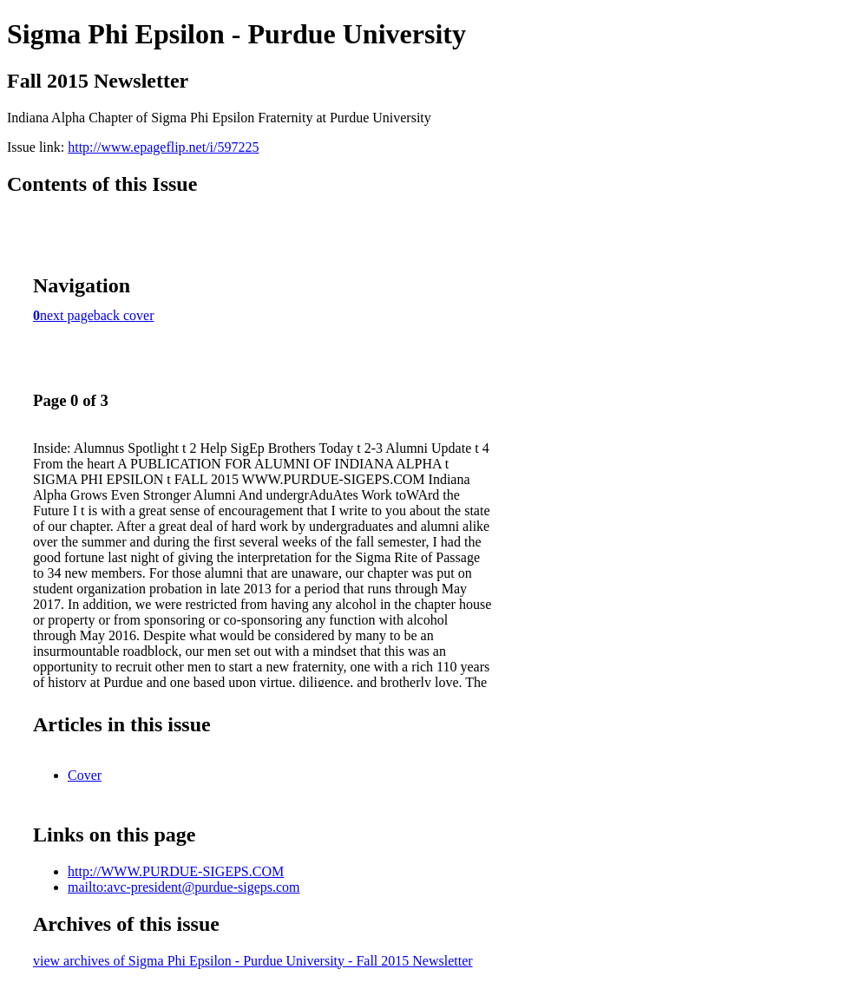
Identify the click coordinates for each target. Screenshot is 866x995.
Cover (85, 775)
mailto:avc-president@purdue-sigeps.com (184, 887)
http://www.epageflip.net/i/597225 (163, 147)
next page (67, 315)
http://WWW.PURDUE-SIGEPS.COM (176, 871)
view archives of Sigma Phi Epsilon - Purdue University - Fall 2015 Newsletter (253, 960)
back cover (124, 315)
